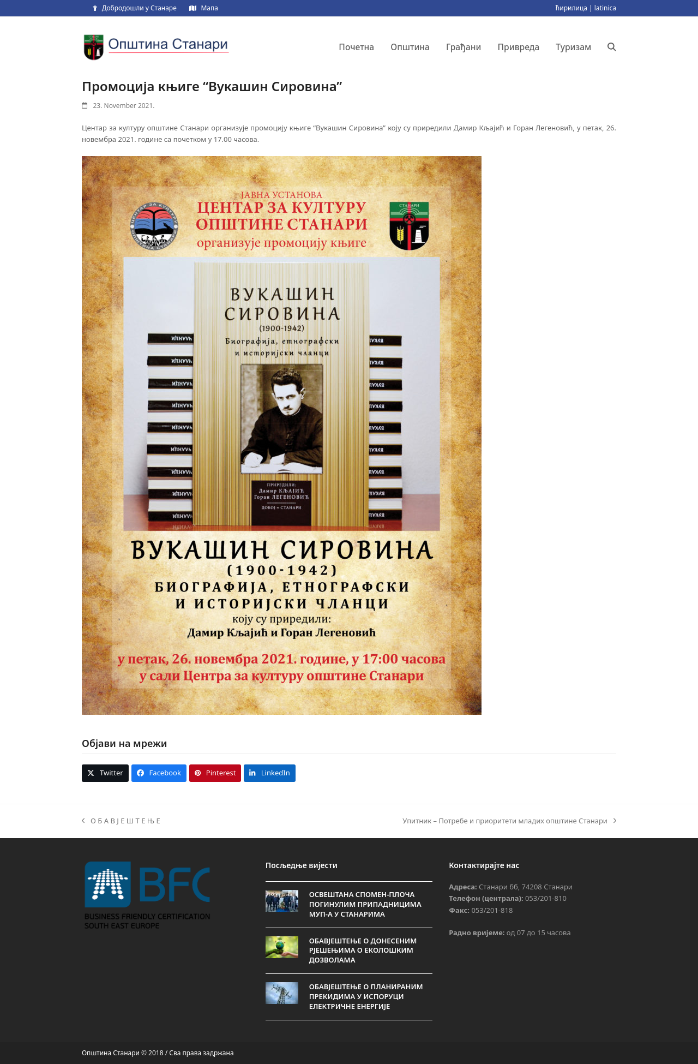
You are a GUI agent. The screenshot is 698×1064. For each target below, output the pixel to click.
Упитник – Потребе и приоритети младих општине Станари (509, 821)
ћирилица (571, 8)
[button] (611, 47)
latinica (605, 8)
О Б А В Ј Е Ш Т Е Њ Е (121, 821)
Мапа (209, 8)
